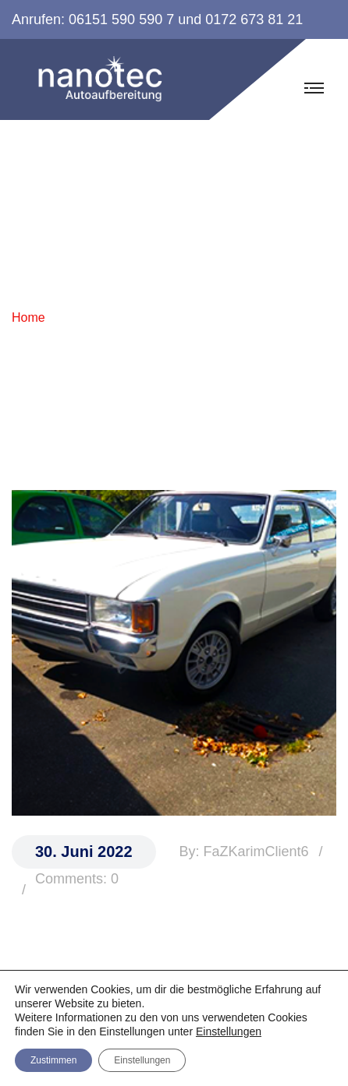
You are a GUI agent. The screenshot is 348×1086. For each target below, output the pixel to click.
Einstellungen (228, 1031)
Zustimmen (53, 1060)
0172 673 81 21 (254, 19)
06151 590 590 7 (121, 19)
